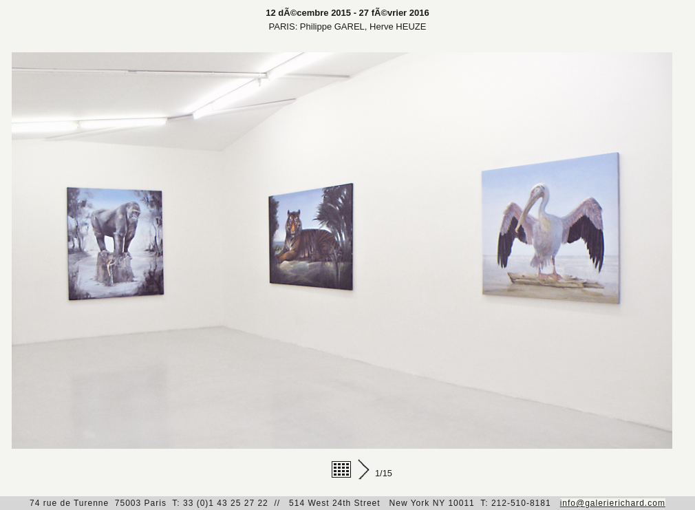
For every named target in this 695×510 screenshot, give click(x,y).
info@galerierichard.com (612, 503)
